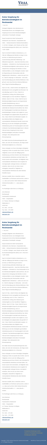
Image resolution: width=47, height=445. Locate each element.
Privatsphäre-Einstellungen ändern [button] (32, 431)
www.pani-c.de (6, 214)
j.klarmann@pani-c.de (7, 212)
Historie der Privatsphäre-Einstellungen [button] (33, 433)
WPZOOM (43, 440)
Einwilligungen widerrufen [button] (30, 434)
